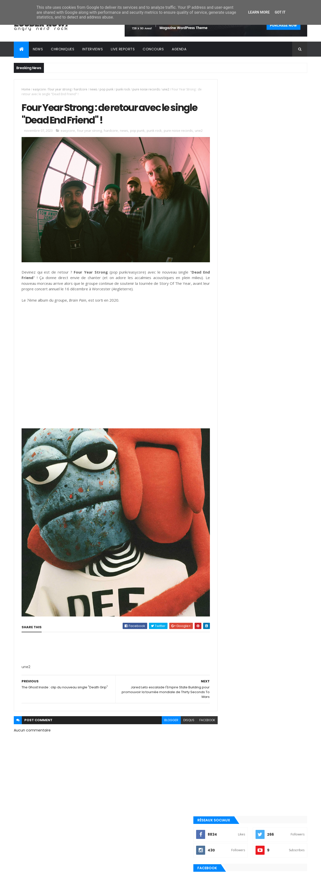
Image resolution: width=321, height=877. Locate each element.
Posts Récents (239, 532)
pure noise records (146, 89)
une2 (165, 89)
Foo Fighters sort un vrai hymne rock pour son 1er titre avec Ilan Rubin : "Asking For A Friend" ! (269, 514)
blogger (160, 708)
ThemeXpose (42, 870)
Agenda (179, 49)
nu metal (226, 590)
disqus (177, 708)
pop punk (106, 89)
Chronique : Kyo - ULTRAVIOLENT (266, 448)
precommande (230, 624)
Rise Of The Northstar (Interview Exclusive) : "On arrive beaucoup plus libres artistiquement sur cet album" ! (270, 433)
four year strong (59, 89)
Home (26, 89)
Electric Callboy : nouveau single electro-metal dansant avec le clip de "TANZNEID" (271, 493)
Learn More (259, 12)
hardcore (80, 89)
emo (223, 573)
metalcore (228, 582)
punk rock (123, 89)
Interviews (92, 49)
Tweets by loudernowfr (236, 407)
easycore (39, 89)
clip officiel (229, 565)
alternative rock (233, 556)
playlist (225, 598)
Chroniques (62, 49)
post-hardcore (232, 615)
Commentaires (284, 532)
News (38, 49)
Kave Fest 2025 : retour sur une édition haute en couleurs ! (271, 471)
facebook (196, 708)
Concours (153, 49)
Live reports (123, 49)
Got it (280, 12)
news (93, 89)
